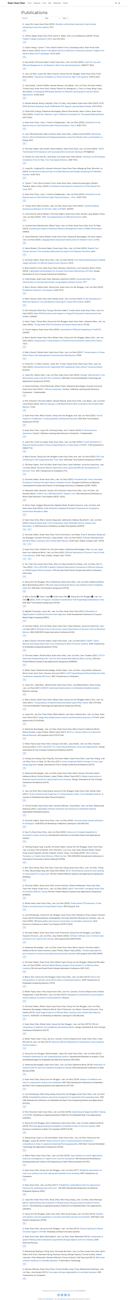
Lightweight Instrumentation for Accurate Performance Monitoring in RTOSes (61, 271)
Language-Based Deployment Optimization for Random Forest (67, 240)
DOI (24, 30)
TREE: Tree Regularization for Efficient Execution (62, 217)
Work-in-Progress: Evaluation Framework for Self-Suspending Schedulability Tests (70, 600)
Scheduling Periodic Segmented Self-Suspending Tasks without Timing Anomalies (68, 367)
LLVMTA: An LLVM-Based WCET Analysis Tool (55, 494)
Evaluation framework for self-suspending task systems (46, 1057)
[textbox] (32, 18)
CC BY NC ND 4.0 (81, 1291)
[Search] (116, 3)
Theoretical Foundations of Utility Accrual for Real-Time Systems (61, 77)
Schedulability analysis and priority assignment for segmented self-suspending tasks (64, 1097)
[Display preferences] (119, 3)
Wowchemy (49, 1299)
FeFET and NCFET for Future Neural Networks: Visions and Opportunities (67, 747)
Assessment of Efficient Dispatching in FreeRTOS (80, 329)
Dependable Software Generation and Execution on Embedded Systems (66, 809)
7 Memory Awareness (53, 389)
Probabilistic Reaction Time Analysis (38, 290)
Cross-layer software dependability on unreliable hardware (72, 1272)
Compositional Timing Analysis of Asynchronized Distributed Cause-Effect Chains (68, 341)
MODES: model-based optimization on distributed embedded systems (70, 688)
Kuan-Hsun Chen (16, 3)
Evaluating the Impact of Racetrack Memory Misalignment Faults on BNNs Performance (65, 229)
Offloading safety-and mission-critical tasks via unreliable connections (63, 921)
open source (63, 1299)
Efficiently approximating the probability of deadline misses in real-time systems (62, 1126)
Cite (24, 529)
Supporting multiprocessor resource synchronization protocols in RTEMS (69, 717)
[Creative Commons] (64, 1295)
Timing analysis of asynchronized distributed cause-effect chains (61, 703)
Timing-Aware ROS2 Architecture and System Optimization (58, 325)
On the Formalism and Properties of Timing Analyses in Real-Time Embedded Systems (65, 794)
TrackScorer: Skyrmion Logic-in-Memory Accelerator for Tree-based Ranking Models (69, 114)
